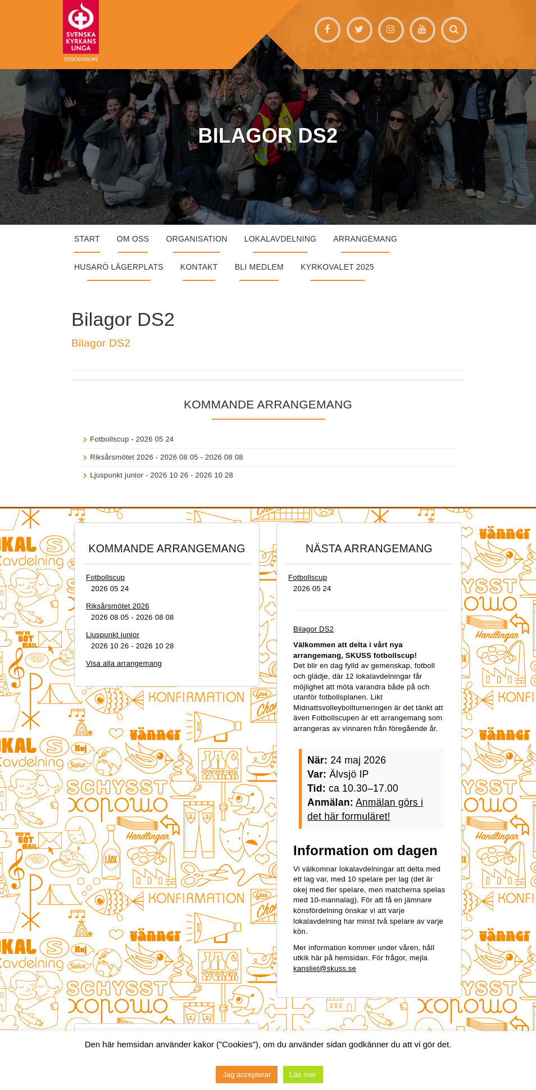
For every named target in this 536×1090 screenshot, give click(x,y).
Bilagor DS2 (100, 343)
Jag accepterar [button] (246, 1074)
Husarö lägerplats (118, 266)
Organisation (196, 238)
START (87, 238)
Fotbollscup (109, 439)
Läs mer (303, 1074)
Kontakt (199, 266)
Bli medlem (259, 266)
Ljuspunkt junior (116, 475)
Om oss (133, 238)
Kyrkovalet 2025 (337, 266)
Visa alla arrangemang (124, 663)
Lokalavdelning (280, 238)
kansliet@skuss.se (324, 968)
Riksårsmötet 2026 (121, 457)
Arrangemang (365, 238)
